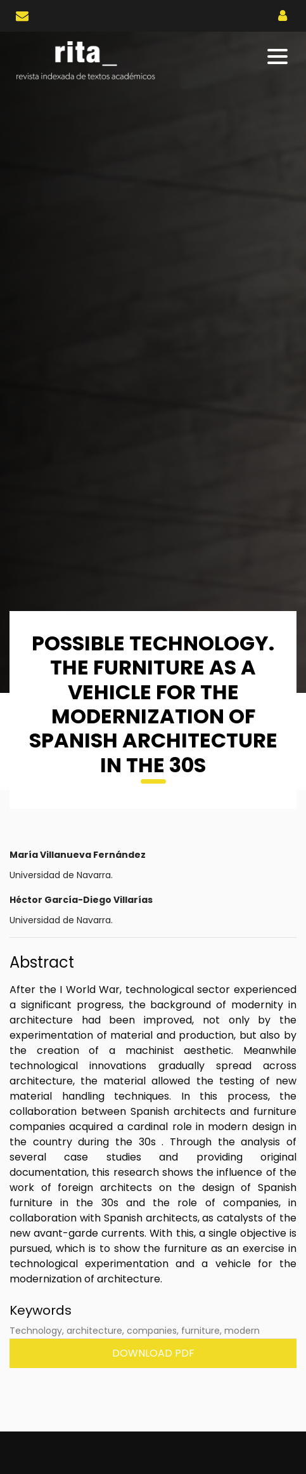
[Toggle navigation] (278, 56)
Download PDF (153, 1353)
